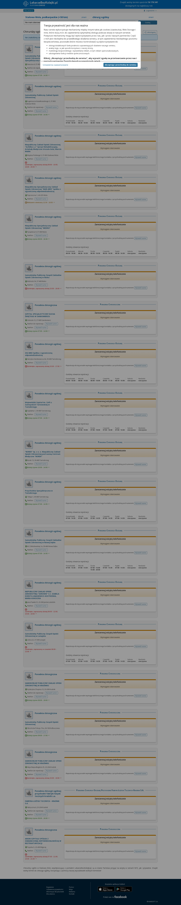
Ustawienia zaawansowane (55, 65)
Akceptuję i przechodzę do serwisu (120, 65)
